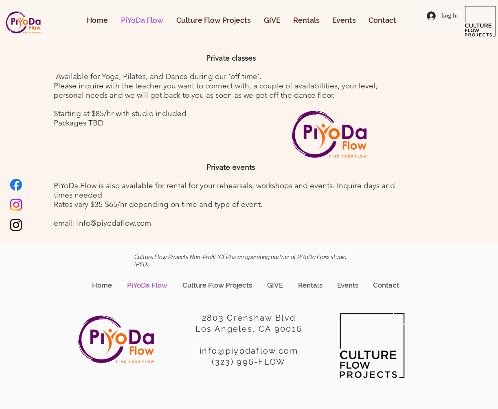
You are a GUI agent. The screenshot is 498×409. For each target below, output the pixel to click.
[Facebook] (16, 185)
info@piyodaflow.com (114, 223)
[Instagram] (16, 205)
